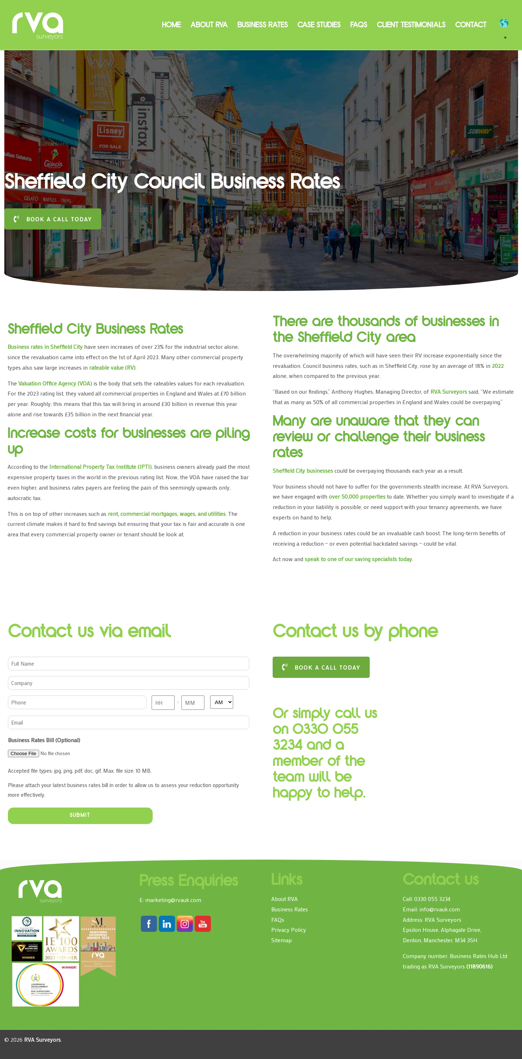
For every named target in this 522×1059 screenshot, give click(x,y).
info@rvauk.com (439, 909)
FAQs (277, 919)
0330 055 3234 (432, 898)
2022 (498, 365)
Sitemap (281, 940)
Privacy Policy (288, 929)
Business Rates (289, 909)
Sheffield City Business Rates (98, 330)
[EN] (507, 23)
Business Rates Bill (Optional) (44, 740)
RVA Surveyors (38, 25)
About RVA (284, 898)
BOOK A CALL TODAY (53, 219)
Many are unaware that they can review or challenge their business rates (379, 438)
